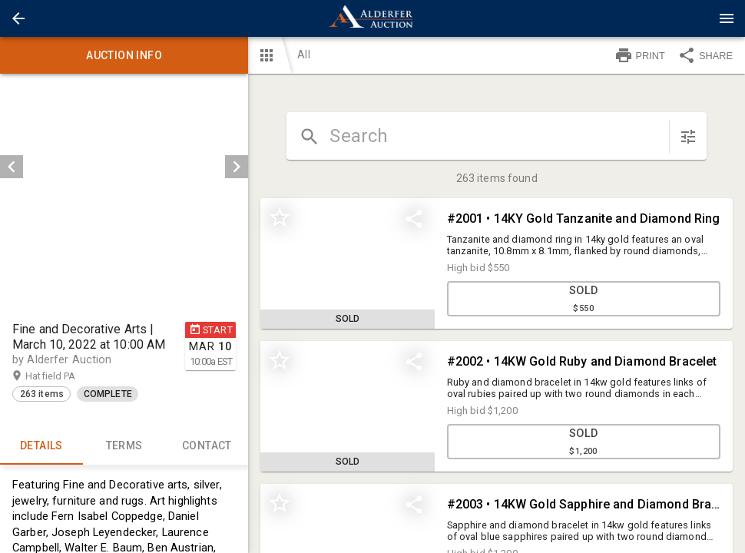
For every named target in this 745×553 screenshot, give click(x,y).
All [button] (303, 54)
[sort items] (688, 137)
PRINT (639, 55)
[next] (236, 166)
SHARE (705, 55)
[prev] (11, 166)
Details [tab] (41, 446)
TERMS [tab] (124, 446)
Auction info (124, 55)
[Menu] (726, 18)
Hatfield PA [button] (65, 376)
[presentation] (372, 18)
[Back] (18, 18)
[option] (124, 167)
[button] (18, 18)
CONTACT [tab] (207, 446)
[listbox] (124, 167)
